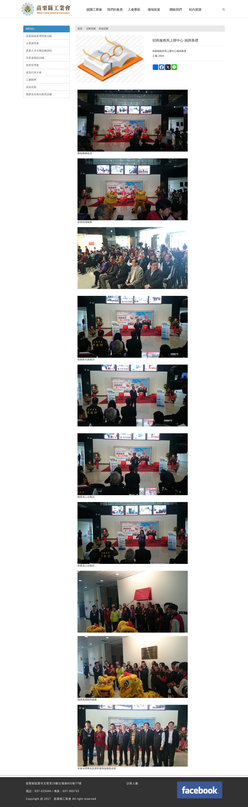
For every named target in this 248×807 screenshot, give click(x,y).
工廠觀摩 (31, 79)
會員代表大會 (34, 72)
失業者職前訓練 (35, 57)
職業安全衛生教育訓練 (39, 94)
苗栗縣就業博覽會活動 (39, 36)
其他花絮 (31, 87)
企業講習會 (32, 43)
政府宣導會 (32, 65)
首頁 (80, 28)
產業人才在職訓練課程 (39, 50)
